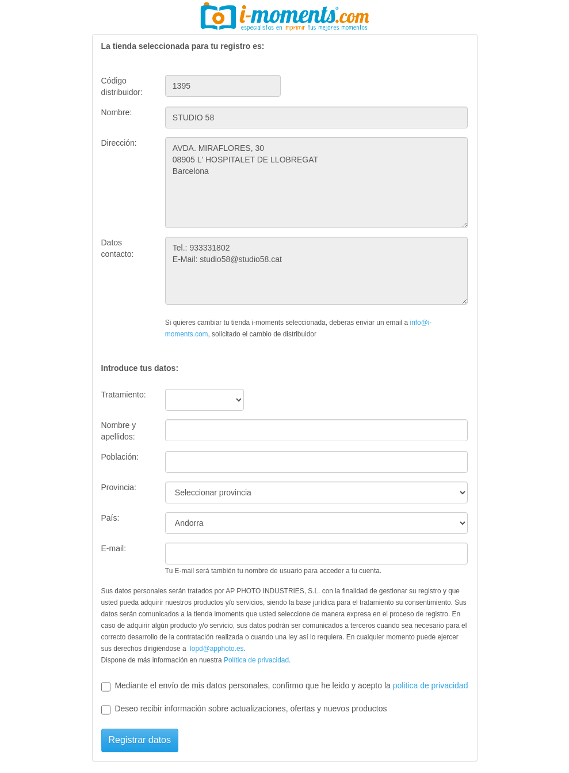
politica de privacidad (430, 685)
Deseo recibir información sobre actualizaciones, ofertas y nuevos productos (244, 709)
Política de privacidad (256, 660)
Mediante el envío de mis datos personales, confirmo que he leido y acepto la (284, 686)
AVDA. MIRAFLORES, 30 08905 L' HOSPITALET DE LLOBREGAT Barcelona (316, 182)
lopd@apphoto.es (216, 649)
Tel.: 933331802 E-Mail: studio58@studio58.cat (316, 271)
